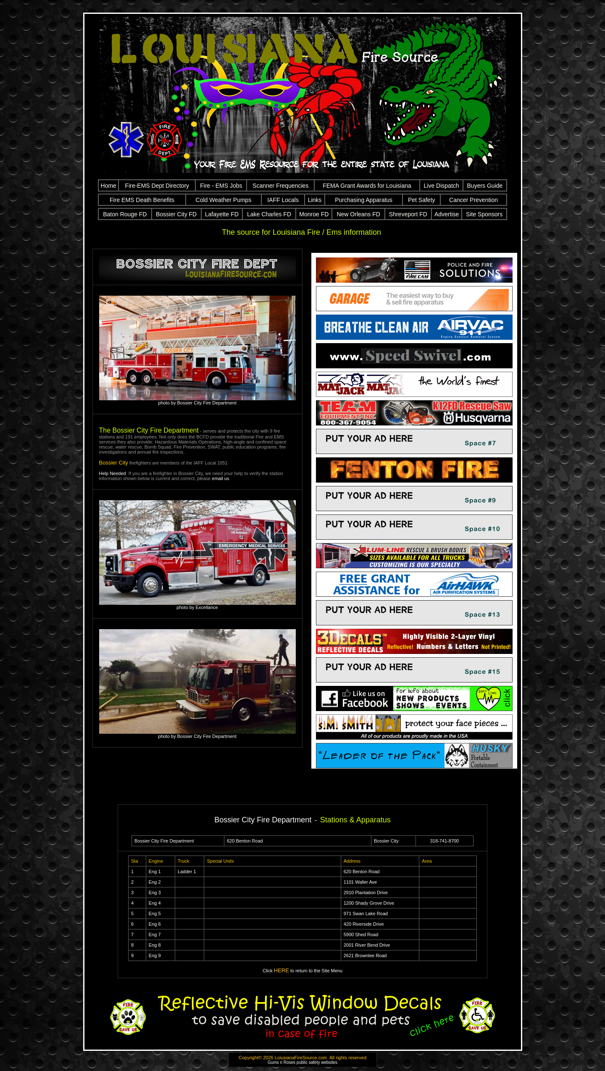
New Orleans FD (358, 214)
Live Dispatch (441, 185)
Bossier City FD (176, 214)
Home (108, 185)
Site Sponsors (484, 214)
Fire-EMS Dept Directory (157, 185)
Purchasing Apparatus (363, 200)
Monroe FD (314, 214)
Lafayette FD (222, 214)
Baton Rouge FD (125, 214)
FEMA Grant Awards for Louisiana (367, 185)
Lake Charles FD (269, 214)
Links (315, 200)
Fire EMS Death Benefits (142, 200)
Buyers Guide (485, 185)
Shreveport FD (408, 214)
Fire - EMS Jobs (221, 185)
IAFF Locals (283, 200)
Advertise (446, 214)
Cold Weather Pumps (224, 200)
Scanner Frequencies (280, 185)
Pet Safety (421, 200)
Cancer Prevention (473, 200)
